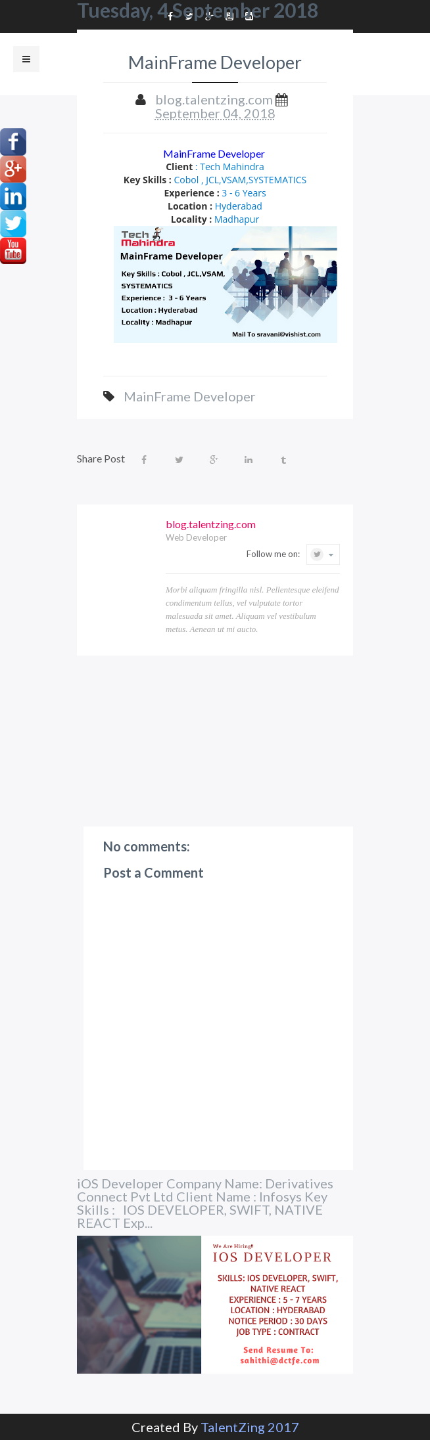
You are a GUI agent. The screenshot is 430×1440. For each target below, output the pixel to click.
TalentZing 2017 (250, 1427)
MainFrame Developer (215, 153)
